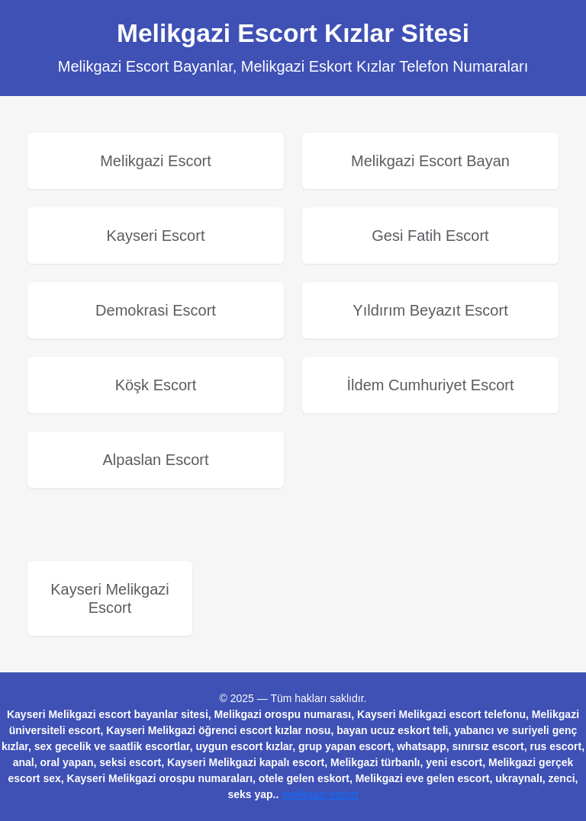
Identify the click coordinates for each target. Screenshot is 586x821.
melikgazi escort (320, 794)
